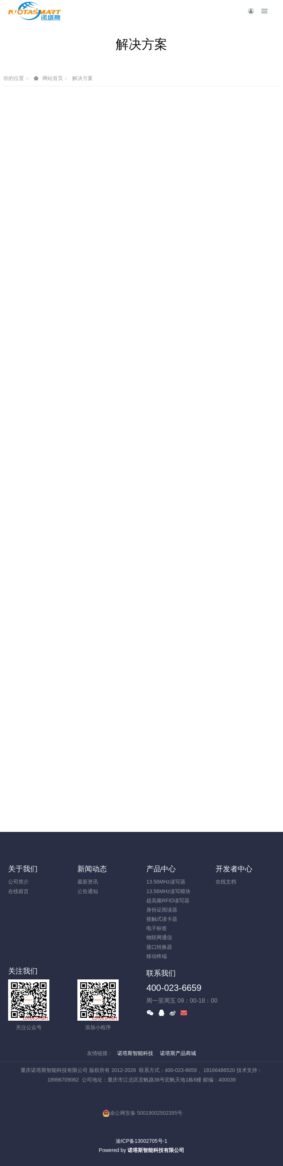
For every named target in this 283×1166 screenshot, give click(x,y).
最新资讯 (87, 882)
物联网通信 (159, 937)
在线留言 (18, 891)
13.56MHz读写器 (165, 882)
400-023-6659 (173, 988)
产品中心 (161, 869)
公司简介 (18, 882)
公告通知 (87, 891)
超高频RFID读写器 (167, 900)
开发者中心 (234, 869)
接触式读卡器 (161, 919)
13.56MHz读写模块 (168, 891)
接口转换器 (159, 947)
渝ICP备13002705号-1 (141, 1141)
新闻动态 (92, 869)
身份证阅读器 (161, 910)
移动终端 (156, 956)
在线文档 (226, 882)
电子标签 (156, 928)
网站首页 (52, 78)
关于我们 (23, 869)
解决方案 (82, 78)
